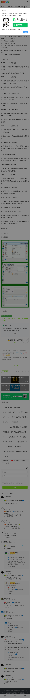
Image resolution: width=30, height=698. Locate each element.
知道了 (25, 32)
